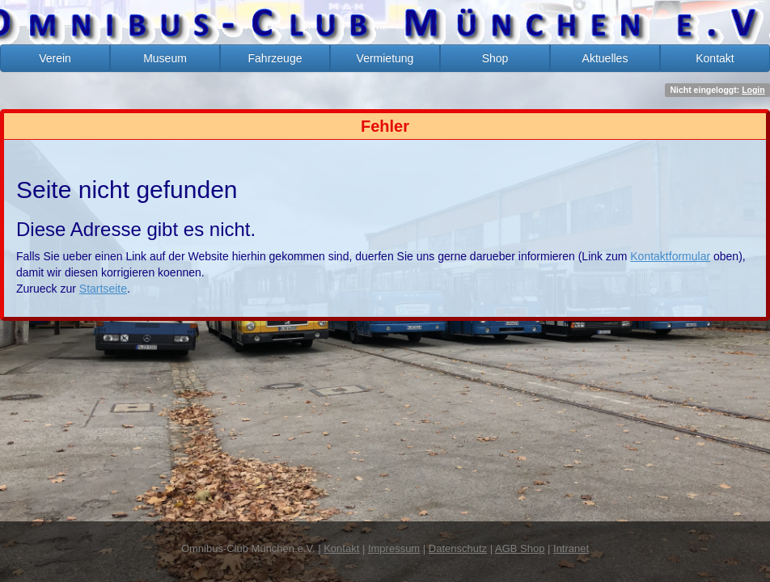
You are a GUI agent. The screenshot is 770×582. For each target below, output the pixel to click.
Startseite (103, 288)
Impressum (394, 548)
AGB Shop (519, 548)
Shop (495, 58)
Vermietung (385, 58)
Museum (165, 58)
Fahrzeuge (275, 58)
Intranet (571, 548)
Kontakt (715, 58)
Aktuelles (605, 58)
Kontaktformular (670, 256)
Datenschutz (458, 548)
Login (753, 90)
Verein (55, 58)
